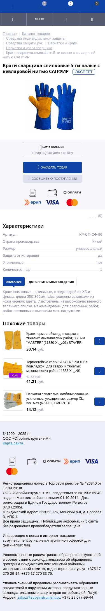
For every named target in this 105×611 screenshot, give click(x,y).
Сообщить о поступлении (52, 178)
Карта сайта (13, 443)
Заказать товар (52, 167)
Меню (39, 19)
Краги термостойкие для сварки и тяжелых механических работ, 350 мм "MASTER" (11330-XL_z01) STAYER (55, 338)
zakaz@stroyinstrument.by (38, 597)
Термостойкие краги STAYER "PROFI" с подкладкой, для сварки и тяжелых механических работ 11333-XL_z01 (57, 366)
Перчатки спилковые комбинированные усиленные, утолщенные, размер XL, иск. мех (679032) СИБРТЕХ (57, 398)
